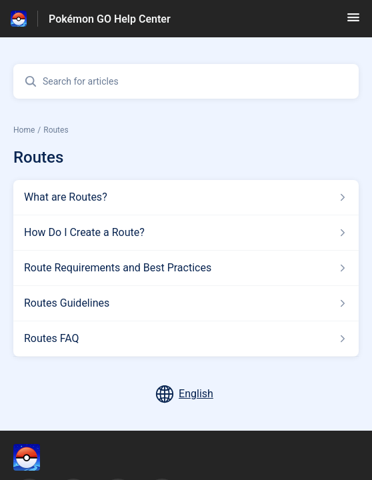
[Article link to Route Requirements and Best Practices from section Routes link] (186, 268)
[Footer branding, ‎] (40, 457)
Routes (55, 130)
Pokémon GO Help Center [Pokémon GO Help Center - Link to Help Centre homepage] (110, 19)
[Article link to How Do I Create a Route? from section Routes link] (186, 233)
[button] (353, 21)
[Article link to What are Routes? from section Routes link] (186, 197)
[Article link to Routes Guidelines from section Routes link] (186, 303)
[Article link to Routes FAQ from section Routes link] (186, 339)
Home (24, 130)
